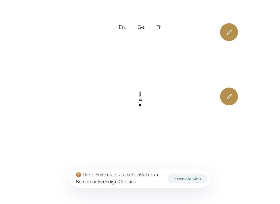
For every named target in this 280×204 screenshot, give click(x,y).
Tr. (158, 27)
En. (122, 27)
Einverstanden (187, 178)
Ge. (141, 27)
